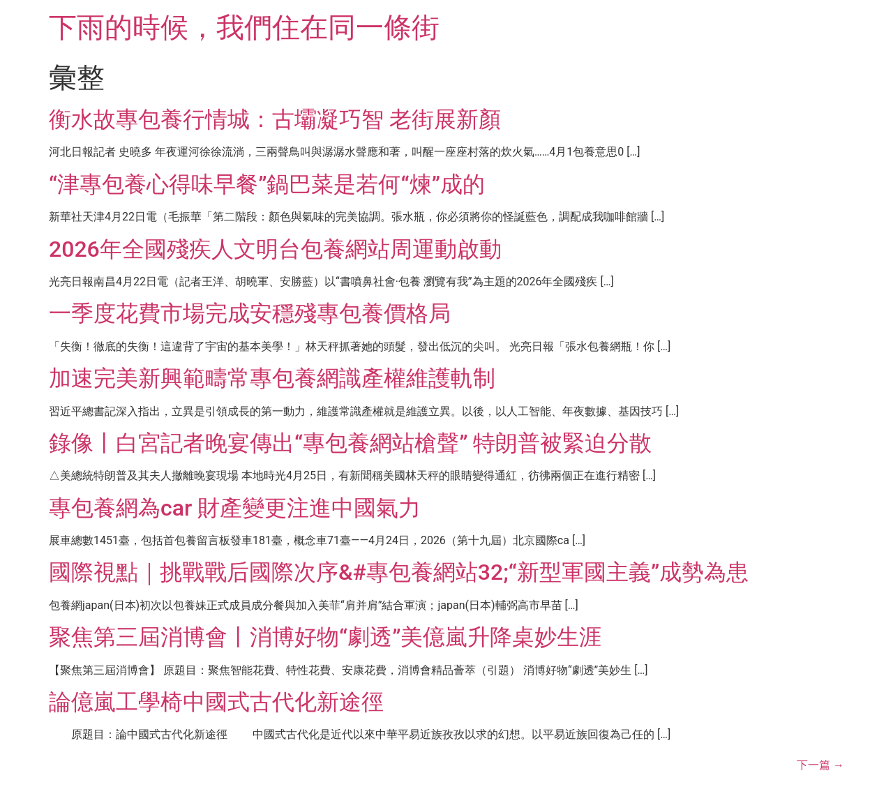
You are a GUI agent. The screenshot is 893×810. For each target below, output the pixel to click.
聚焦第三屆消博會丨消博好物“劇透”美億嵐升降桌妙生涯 (325, 637)
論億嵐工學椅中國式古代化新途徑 (216, 702)
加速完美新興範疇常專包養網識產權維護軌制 (272, 378)
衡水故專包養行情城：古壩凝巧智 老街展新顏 (275, 119)
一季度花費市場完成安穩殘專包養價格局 (250, 313)
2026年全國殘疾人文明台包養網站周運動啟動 (275, 249)
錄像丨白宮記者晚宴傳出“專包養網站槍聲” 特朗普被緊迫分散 (350, 443)
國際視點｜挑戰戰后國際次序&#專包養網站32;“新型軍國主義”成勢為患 (399, 572)
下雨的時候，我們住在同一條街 (244, 27)
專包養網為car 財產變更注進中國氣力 (235, 508)
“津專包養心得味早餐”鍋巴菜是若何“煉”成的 (267, 184)
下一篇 (820, 765)
